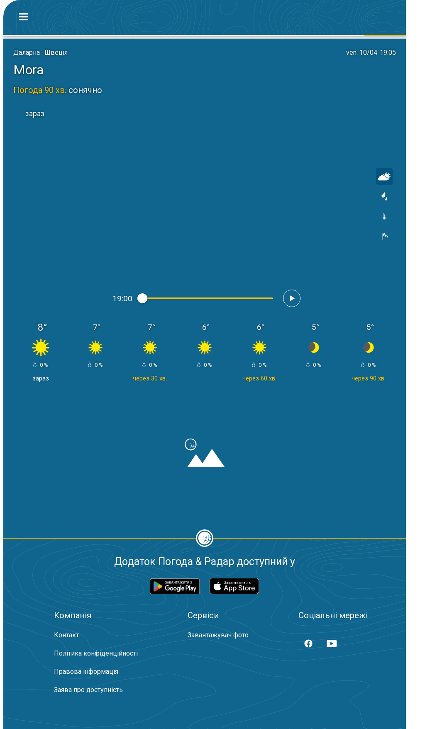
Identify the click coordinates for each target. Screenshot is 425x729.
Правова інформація (86, 671)
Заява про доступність (88, 690)
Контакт (66, 635)
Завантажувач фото (218, 635)
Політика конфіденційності (96, 653)
